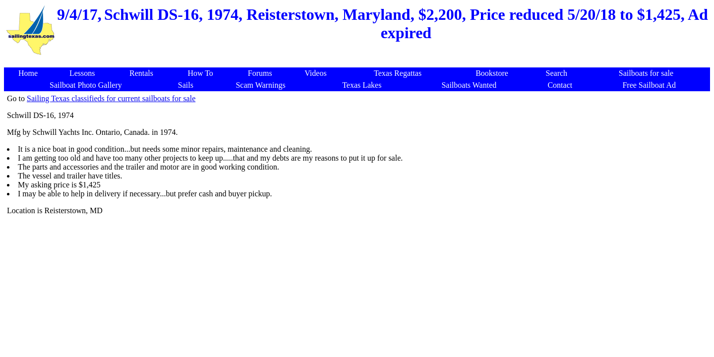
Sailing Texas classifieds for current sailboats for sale (111, 98)
